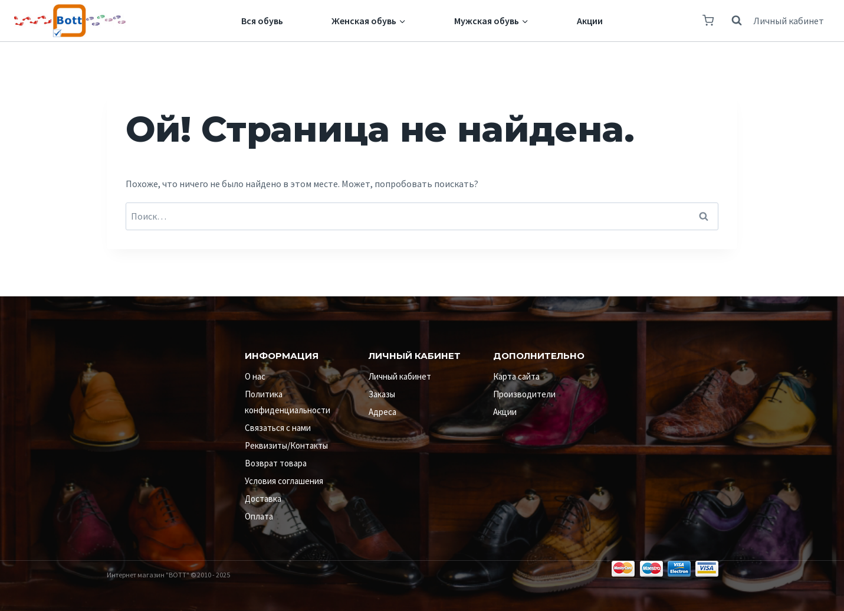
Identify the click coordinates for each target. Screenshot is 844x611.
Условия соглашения (284, 480)
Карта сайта (516, 376)
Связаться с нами (278, 427)
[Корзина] (708, 20)
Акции (590, 21)
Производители (524, 394)
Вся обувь (262, 21)
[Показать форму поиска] (731, 20)
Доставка (263, 498)
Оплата (259, 516)
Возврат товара (276, 463)
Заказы (382, 394)
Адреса (382, 411)
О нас (255, 376)
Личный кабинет (788, 21)
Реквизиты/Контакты (286, 445)
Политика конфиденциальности (287, 402)
